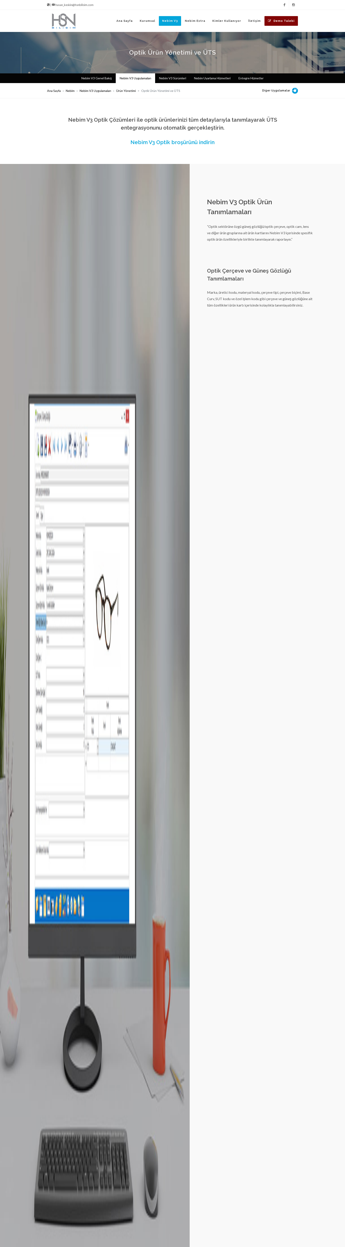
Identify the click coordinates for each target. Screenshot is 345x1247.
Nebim (70, 91)
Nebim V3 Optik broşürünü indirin (172, 142)
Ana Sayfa (54, 91)
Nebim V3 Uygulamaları (95, 91)
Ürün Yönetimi (126, 91)
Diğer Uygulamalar (276, 90)
